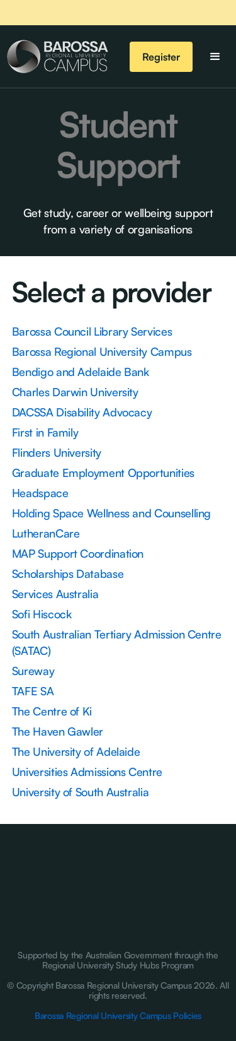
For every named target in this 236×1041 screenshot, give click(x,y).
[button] (215, 57)
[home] (57, 57)
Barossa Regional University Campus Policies (118, 1015)
